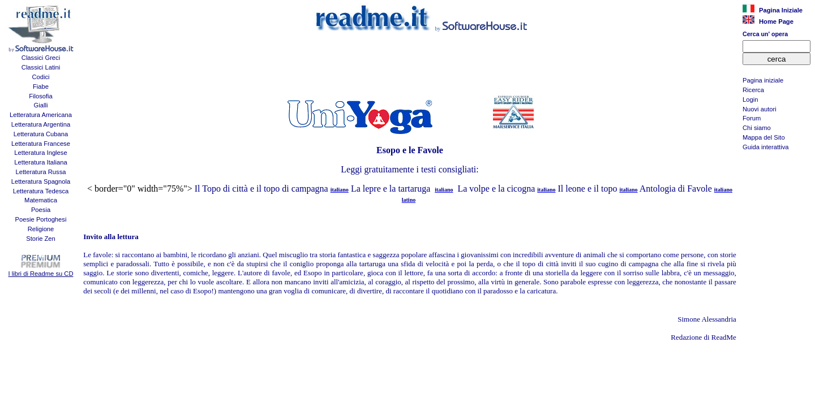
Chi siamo (757, 127)
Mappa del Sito (764, 137)
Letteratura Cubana (41, 134)
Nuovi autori (760, 109)
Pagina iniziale (763, 80)
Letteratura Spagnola (41, 181)
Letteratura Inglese (40, 152)
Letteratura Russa (41, 171)
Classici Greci (41, 57)
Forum (752, 118)
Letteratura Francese (40, 143)
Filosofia (41, 96)
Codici (40, 76)
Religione (41, 229)
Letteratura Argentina (41, 124)
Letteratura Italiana (40, 162)
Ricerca (753, 89)
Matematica (40, 200)
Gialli (41, 105)
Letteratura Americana (41, 114)
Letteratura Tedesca (41, 191)
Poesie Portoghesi (41, 219)
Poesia (40, 209)
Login (750, 99)
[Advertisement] (776, 212)
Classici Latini (41, 67)
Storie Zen (40, 238)
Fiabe (41, 86)
